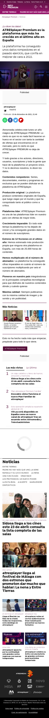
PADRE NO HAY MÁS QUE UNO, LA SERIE (20, 470)
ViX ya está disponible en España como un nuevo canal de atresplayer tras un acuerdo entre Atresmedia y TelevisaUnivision (26, 417)
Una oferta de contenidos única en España (35, 648)
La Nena (27, 2)
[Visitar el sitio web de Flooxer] (37, 692)
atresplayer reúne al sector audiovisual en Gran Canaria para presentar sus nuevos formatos (35, 621)
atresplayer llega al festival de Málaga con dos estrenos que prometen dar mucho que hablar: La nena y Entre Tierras (23, 582)
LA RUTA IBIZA (8, 482)
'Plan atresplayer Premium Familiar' (26, 391)
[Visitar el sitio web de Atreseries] (19, 686)
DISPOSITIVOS (8, 485)
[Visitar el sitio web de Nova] (40, 681)
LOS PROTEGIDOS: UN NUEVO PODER (19, 479)
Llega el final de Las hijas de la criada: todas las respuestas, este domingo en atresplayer (12, 621)
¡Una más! (6, 647)
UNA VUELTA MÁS (10, 476)
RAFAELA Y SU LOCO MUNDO (15, 473)
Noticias (10, 462)
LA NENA (35, 473)
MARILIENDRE (36, 482)
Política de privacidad (21, 708)
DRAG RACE (26, 476)
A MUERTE (22, 482)
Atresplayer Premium (9, 17)
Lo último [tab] (31, 367)
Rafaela (20, 2)
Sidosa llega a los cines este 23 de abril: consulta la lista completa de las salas (26, 381)
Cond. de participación (19, 712)
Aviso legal (9, 708)
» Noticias (21, 17)
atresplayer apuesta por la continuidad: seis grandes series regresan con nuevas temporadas (11, 654)
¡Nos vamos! (7, 570)
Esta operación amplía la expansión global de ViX (27, 408)
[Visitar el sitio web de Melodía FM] (11, 692)
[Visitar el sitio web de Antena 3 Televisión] (9, 681)
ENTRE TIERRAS (9, 12)
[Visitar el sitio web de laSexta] (19, 681)
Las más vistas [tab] (14, 367)
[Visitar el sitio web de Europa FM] (40, 686)
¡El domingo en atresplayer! (13, 614)
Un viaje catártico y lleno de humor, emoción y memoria (27, 374)
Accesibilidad (33, 712)
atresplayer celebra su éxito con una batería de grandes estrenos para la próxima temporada (35, 656)
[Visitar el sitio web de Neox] (29, 681)
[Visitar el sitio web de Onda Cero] (29, 686)
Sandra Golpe (11, 2)
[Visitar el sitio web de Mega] (9, 686)
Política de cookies (37, 708)
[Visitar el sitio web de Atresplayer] (24, 692)
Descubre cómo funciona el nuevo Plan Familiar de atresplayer (26, 397)
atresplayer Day (31, 614)
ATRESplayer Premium (15, 348)
